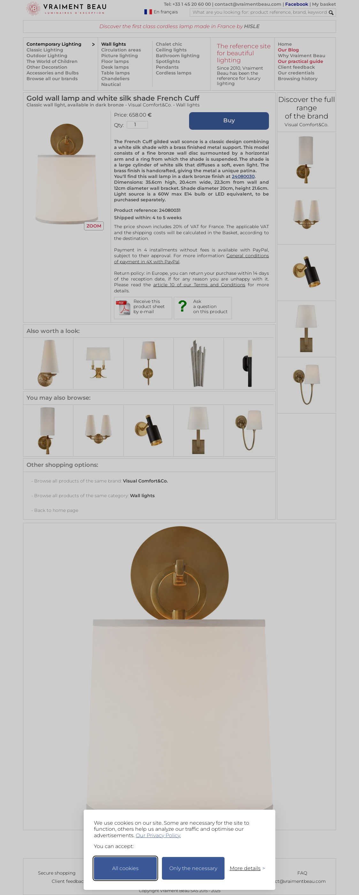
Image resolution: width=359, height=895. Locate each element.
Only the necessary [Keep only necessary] (193, 868)
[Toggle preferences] (245, 868)
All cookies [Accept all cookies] (125, 868)
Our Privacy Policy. (158, 835)
